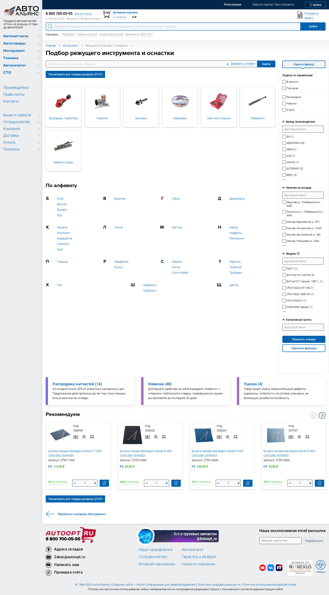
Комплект (63, 233)
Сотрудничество (16, 122)
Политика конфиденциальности (218, 585)
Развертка (121, 262)
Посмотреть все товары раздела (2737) (75, 74)
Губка (176, 199)
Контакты (10, 101)
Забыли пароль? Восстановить (273, 4)
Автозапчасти (15, 36)
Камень (62, 227)
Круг (60, 249)
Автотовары (14, 43)
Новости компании (198, 563)
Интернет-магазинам (157, 563)
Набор (233, 227)
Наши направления (155, 549)
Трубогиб (235, 267)
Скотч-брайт (180, 273)
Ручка (118, 267)
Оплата (8, 142)
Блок (60, 199)
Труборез (235, 273)
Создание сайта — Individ (128, 585)
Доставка (10, 135)
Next (322, 415)
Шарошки (149, 290)
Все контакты (83, 14)
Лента (118, 227)
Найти (266, 64)
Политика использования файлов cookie (269, 585)
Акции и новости (16, 115)
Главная (51, 45)
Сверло (177, 262)
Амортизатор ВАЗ (111, 34)
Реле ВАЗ (68, 34)
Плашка (62, 262)
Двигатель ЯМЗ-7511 (139, 34)
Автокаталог (14, 65)
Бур (59, 215)
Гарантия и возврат (199, 556)
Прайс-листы (13, 94)
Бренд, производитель (300, 121)
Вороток (120, 199)
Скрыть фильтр (304, 64)
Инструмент (14, 51)
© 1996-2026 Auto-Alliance (92, 585)
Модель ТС (293, 253)
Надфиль (235, 233)
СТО (7, 73)
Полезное (10, 149)
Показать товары (304, 339)
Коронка (63, 244)
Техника (10, 58)
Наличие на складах (298, 187)
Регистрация (232, 4)
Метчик (177, 227)
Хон (59, 285)
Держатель (236, 199)
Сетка (176, 267)
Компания (11, 129)
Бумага (62, 210)
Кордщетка (64, 238)
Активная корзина (125, 12)
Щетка (233, 285)
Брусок (62, 204)
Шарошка (149, 285)
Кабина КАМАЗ (87, 34)
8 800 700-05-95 (63, 539)
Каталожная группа (298, 319)
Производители (15, 87)
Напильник (236, 238)
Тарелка (235, 262)
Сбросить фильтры (304, 348)
